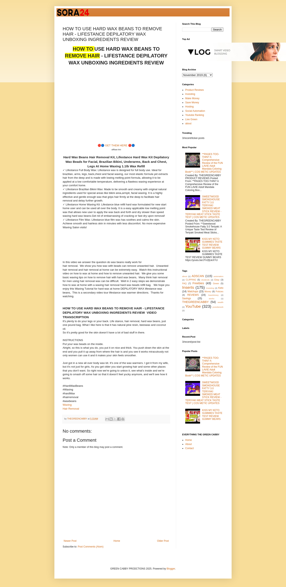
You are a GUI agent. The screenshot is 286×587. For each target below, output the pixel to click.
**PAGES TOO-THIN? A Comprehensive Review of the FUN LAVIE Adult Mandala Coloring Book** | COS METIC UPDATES (204, 163)
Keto (220, 288)
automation (218, 276)
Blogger (171, 568)
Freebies (198, 283)
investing (210, 288)
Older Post (163, 540)
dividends (205, 280)
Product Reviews (194, 90)
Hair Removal (71, 408)
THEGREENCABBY (195, 302)
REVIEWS (193, 295)
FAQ (184, 283)
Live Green (191, 119)
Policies (219, 291)
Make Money (192, 98)
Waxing (67, 404)
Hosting (189, 106)
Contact (189, 448)
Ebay (216, 279)
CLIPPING (191, 279)
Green (216, 283)
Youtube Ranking (194, 115)
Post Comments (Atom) (90, 546)
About (188, 444)
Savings (186, 298)
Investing (190, 94)
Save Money (192, 102)
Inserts (188, 287)
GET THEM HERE (116, 145)
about (188, 123)
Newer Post (70, 540)
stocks (211, 298)
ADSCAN (198, 276)
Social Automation (195, 110)
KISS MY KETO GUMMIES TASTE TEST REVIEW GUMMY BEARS (212, 243)
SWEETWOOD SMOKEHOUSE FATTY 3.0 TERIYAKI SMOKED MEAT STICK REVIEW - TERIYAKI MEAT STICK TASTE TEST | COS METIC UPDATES (203, 207)
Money (208, 291)
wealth (220, 302)
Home (117, 540)
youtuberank (217, 307)
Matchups (193, 291)
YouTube (193, 306)
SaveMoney (213, 295)
